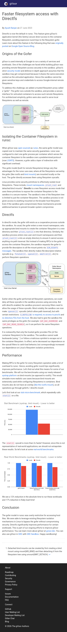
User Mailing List (12, 612)
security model (13, 71)
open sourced (24, 148)
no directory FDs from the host (15, 318)
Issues (8, 594)
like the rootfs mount (44, 385)
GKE (20, 534)
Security (8, 578)
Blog (7, 621)
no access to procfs (51, 315)
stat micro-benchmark (30, 392)
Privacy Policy (11, 585)
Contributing (10, 575)
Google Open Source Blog (23, 46)
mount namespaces (35, 185)
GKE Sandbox (33, 534)
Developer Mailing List (15, 615)
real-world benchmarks (43, 449)
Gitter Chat (10, 618)
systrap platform (9, 375)
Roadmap (9, 572)
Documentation (12, 597)
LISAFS (10, 160)
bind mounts (29, 174)
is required (31, 315)
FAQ (7, 600)
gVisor (10, 3)
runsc (35, 148)
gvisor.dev (50, 531)
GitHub (8, 609)
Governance (10, 581)
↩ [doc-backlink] (49, 554)
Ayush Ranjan (11, 28)
